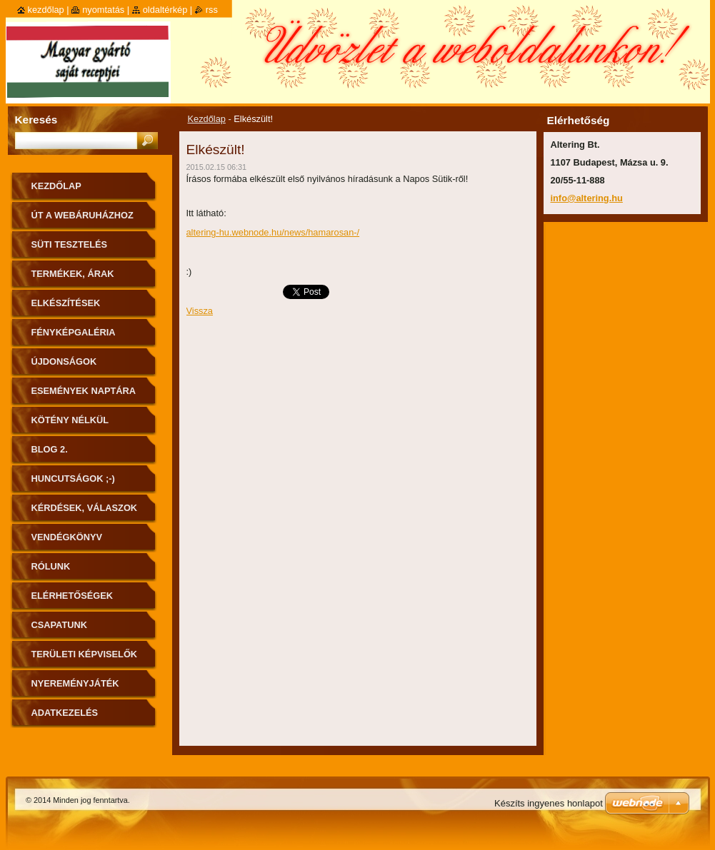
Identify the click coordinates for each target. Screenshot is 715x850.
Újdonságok (64, 361)
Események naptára (83, 390)
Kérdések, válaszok (84, 507)
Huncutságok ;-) (73, 478)
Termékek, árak (72, 273)
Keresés (36, 119)
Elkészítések (66, 303)
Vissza (199, 310)
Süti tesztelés (69, 244)
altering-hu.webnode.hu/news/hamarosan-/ (273, 232)
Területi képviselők (84, 654)
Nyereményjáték (75, 683)
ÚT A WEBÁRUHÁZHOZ (82, 215)
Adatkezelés (65, 712)
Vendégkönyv (67, 537)
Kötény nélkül (70, 420)
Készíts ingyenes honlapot (548, 803)
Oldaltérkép (165, 9)
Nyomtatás (103, 9)
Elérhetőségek (72, 595)
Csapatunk (59, 624)
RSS (212, 9)
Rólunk (51, 566)
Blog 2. (49, 449)
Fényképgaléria (73, 332)
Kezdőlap (207, 118)
